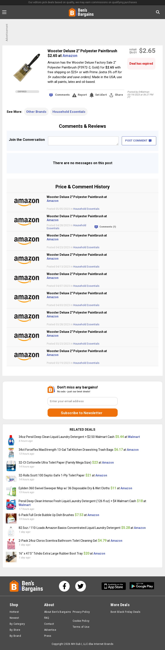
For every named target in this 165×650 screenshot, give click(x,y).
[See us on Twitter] (80, 586)
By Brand (15, 635)
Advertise (50, 629)
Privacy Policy (81, 611)
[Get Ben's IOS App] (115, 586)
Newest (14, 617)
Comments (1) (107, 226)
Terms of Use (81, 626)
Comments (62, 94)
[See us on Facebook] (64, 586)
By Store (15, 629)
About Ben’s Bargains (57, 611)
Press (47, 635)
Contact (49, 623)
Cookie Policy (81, 620)
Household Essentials (68, 112)
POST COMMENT (138, 140)
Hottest (14, 611)
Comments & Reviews (82, 126)
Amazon (70, 55)
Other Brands (36, 112)
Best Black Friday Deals (126, 611)
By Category (17, 623)
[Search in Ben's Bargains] (158, 12)
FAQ (46, 617)
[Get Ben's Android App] (142, 586)
